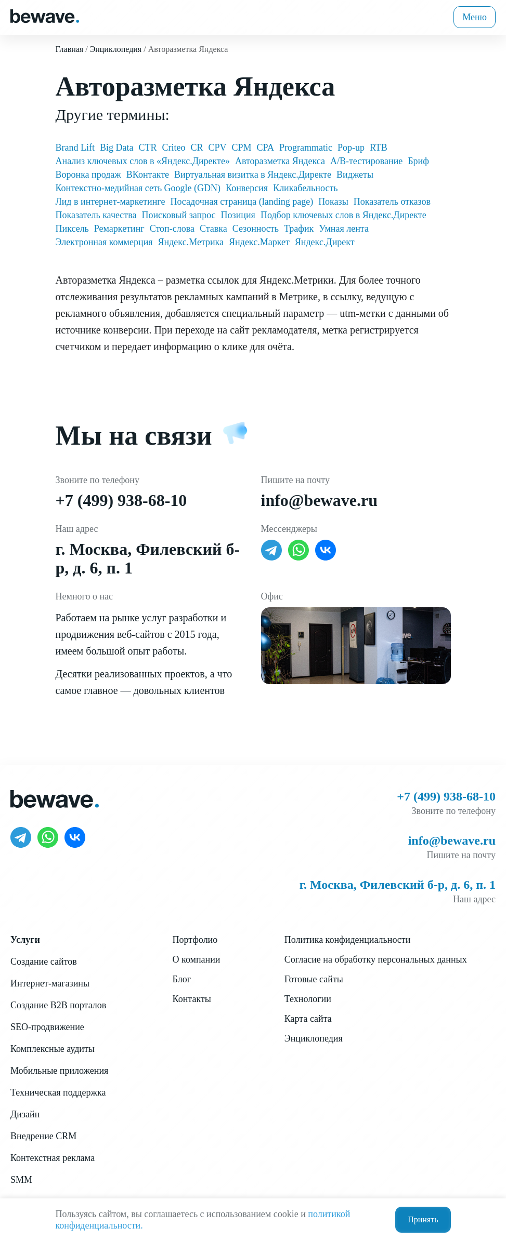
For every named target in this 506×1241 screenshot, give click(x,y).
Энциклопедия (313, 1038)
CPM (242, 147)
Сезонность (255, 228)
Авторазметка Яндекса (280, 161)
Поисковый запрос (178, 215)
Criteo (174, 147)
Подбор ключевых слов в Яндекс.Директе (343, 215)
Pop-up (351, 147)
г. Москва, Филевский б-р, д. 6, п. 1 (398, 884)
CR (197, 147)
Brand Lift (75, 147)
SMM (21, 1180)
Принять (423, 1219)
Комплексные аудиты (52, 1049)
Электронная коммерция (104, 242)
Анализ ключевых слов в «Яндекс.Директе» (143, 161)
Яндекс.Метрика (191, 242)
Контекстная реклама (52, 1158)
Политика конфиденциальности (347, 940)
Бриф (418, 161)
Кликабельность (305, 188)
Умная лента (344, 228)
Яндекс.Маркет (259, 242)
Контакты (192, 999)
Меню (474, 17)
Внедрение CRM (43, 1136)
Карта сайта (308, 1018)
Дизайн (25, 1114)
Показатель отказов (392, 201)
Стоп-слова (172, 228)
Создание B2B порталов (58, 1005)
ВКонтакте (147, 174)
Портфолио (195, 940)
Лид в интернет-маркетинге (110, 201)
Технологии (307, 999)
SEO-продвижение (47, 1027)
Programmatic (305, 147)
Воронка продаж (88, 174)
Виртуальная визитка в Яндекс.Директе (252, 174)
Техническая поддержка (58, 1092)
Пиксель (72, 228)
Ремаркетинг (119, 228)
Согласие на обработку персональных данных (375, 959)
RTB (378, 147)
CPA (265, 147)
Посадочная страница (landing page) (241, 201)
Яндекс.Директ (325, 242)
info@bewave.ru (319, 500)
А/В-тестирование (366, 161)
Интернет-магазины (49, 983)
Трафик (299, 228)
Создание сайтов (43, 961)
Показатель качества (96, 215)
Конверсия (247, 188)
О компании (196, 959)
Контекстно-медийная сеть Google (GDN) (138, 188)
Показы (333, 201)
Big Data (117, 147)
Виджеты (354, 174)
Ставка (213, 228)
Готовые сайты (313, 979)
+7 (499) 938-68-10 (121, 500)
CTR (147, 147)
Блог (182, 979)
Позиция (238, 215)
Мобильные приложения (59, 1070)
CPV (218, 147)
